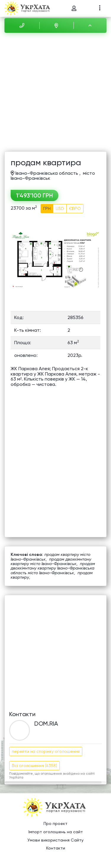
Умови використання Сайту (55, 840)
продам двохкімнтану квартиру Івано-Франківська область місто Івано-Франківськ (53, 568)
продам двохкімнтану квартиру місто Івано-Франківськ (51, 561)
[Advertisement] (55, 93)
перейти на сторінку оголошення (46, 751)
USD (60, 208)
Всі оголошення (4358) (34, 765)
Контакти (55, 848)
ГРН (47, 208)
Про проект (55, 823)
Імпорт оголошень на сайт (55, 831)
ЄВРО (75, 208)
